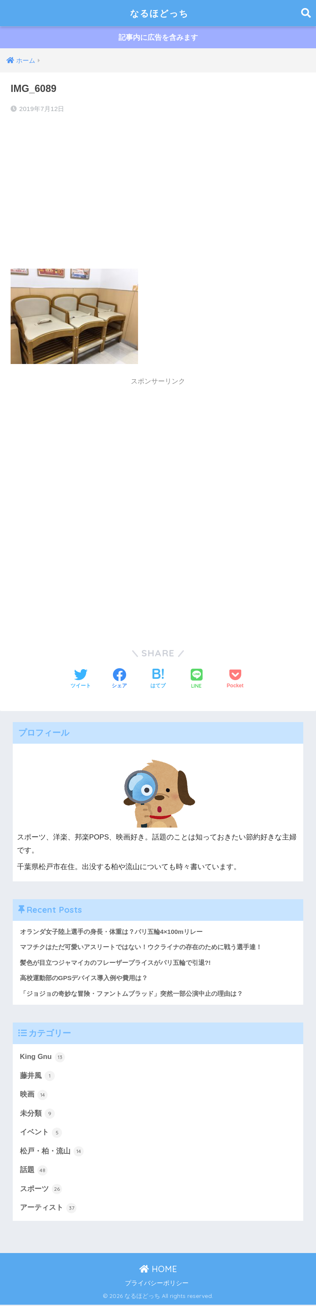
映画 (34, 1095)
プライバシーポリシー (157, 1284)
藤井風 (37, 1076)
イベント (41, 1133)
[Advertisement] (158, 189)
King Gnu (42, 1058)
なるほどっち (159, 13)
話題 (34, 1171)
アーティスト (48, 1209)
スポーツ (41, 1190)
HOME (158, 1270)
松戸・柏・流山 (52, 1152)
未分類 (37, 1114)
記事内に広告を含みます (158, 37)
